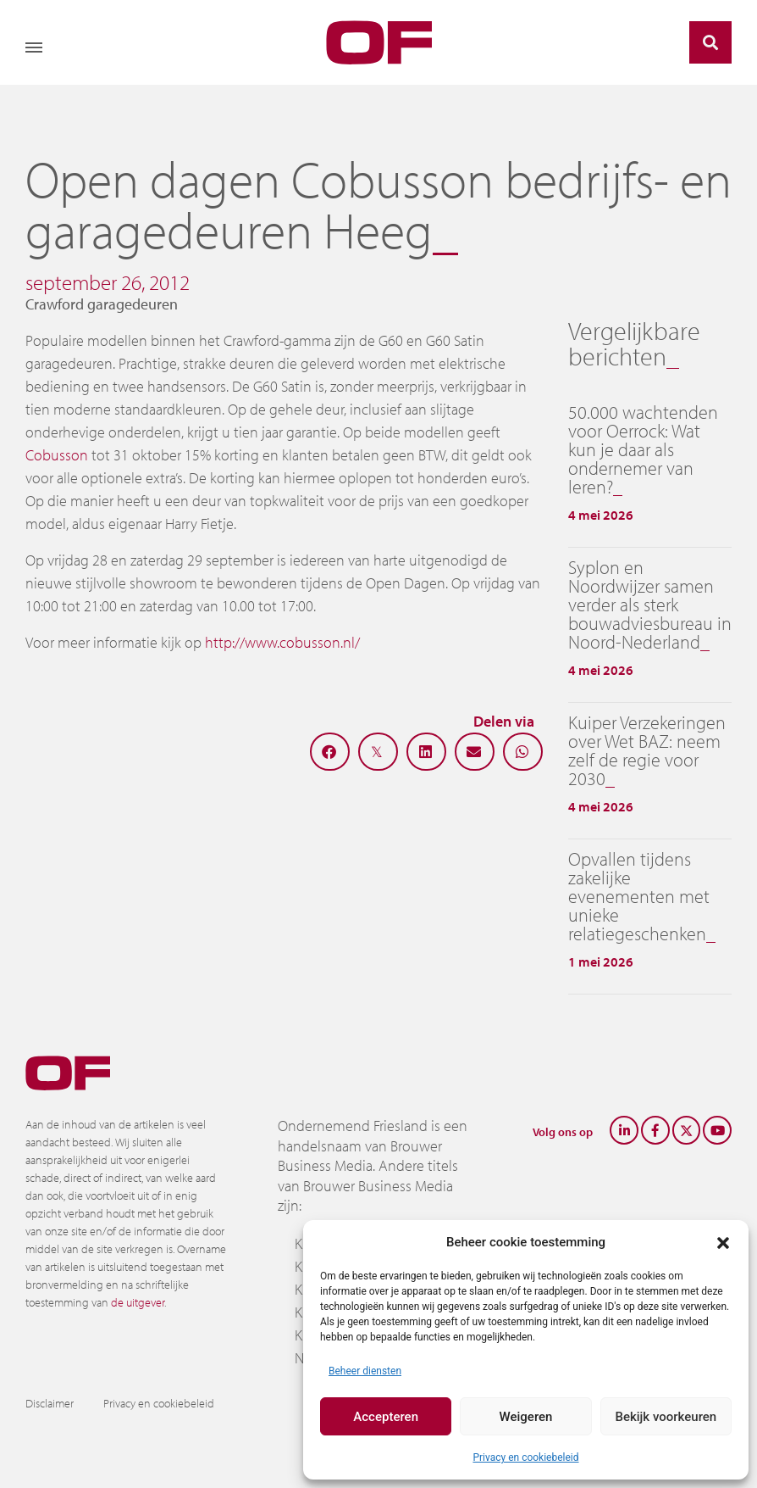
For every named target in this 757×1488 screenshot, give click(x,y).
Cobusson (56, 455)
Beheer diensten (365, 1371)
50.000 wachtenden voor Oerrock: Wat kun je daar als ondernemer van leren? (643, 449)
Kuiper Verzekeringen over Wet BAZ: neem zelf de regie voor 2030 (647, 750)
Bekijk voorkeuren (665, 1416)
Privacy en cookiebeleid (525, 1457)
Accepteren (385, 1416)
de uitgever (137, 1302)
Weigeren (526, 1416)
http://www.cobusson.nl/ (282, 642)
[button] (723, 1242)
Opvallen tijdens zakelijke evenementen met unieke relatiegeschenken (639, 896)
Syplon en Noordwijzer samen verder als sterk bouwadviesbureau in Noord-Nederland (650, 604)
